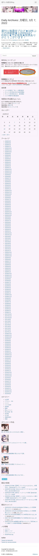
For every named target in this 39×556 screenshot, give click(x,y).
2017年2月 (8, 330)
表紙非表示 (8, 417)
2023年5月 (8, 203)
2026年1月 (8, 146)
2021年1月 (8, 250)
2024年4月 (8, 183)
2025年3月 (8, 164)
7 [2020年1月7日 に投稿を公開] (14, 122)
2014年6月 (8, 383)
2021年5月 (8, 243)
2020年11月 (8, 254)
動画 (6, 408)
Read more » (6, 48)
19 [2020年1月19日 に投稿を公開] (4, 129)
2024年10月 (8, 173)
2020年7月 (8, 261)
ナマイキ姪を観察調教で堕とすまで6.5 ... (12, 475)
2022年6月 (8, 222)
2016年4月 (8, 346)
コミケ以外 (8, 405)
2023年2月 (8, 208)
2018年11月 (8, 296)
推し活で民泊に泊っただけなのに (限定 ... (13, 432)
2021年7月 (8, 240)
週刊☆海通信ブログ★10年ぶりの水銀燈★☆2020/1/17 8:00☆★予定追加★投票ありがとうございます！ (19, 34)
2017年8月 (8, 321)
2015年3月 (8, 367)
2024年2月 (8, 187)
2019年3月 (8, 289)
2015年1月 (8, 370)
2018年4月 (8, 307)
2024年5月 (8, 181)
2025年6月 (8, 159)
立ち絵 (7, 415)
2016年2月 (8, 349)
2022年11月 (8, 213)
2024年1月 (8, 189)
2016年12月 (8, 333)
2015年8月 (8, 358)
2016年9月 (8, 339)
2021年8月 (8, 238)
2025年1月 (8, 167)
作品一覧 (4, 479)
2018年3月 (8, 309)
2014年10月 (8, 376)
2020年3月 (8, 268)
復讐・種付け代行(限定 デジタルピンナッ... (13, 464)
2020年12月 (8, 252)
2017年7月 (8, 323)
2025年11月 (8, 150)
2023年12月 (8, 190)
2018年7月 (8, 301)
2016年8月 (8, 340)
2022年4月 (8, 226)
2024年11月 (8, 171)
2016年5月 (8, 344)
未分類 (26, 40)
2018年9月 (8, 298)
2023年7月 (8, 199)
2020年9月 (8, 257)
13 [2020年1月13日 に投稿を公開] (9, 125)
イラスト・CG (9, 401)
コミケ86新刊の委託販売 (12, 95)
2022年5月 (8, 224)
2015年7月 (8, 360)
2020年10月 (8, 256)
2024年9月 (8, 174)
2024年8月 (8, 176)
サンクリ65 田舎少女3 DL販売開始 (14, 92)
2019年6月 (8, 284)
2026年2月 (8, 144)
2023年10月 (8, 194)
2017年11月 (8, 316)
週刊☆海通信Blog (7, 2)
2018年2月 (8, 310)
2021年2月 (8, 249)
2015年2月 (8, 369)
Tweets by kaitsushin (7, 540)
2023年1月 (8, 210)
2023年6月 (8, 201)
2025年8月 (8, 155)
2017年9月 (8, 319)
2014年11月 (8, 374)
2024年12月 (8, 169)
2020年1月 (8, 271)
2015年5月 (8, 363)
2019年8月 (8, 280)
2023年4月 (8, 204)
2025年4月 (8, 162)
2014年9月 (8, 377)
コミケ (7, 403)
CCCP (14, 84)
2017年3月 (8, 328)
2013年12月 (8, 390)
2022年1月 (8, 231)
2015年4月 (8, 365)
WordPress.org (9, 534)
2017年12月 (8, 314)
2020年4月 (8, 266)
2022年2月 (8, 229)
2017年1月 (8, 332)
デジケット (16, 103)
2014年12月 (8, 372)
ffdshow (20, 84)
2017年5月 (8, 326)
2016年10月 (8, 337)
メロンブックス (12, 107)
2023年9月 (8, 196)
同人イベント (8, 410)
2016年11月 (8, 335)
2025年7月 (8, 157)
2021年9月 (8, 236)
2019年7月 (8, 282)
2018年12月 (8, 294)
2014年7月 (8, 381)
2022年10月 (8, 215)
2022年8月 (8, 219)
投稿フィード (8, 531)
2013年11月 (8, 392)
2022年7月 (8, 220)
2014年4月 (8, 384)
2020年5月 (8, 264)
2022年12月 (8, 211)
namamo (14, 40)
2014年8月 (8, 379)
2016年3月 (8, 347)
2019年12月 (8, 273)
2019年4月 (8, 287)
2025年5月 (8, 160)
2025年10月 (8, 151)
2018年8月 (8, 300)
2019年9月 (8, 279)
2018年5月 (8, 305)
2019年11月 (8, 275)
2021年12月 (8, 233)
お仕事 (7, 399)
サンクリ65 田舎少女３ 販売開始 (14, 94)
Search (34, 56)
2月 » (8, 134)
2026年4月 (8, 141)
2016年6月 (8, 342)
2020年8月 (8, 259)
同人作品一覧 (8, 412)
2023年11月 (8, 192)
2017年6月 (8, 324)
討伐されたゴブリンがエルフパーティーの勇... (14, 442)
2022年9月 (8, 217)
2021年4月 (8, 245)
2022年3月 (8, 227)
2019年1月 (8, 293)
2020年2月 (8, 270)
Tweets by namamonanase (8, 542)
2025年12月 (8, 148)
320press (35, 554)
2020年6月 (8, 263)
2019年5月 (8, 286)
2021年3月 (8, 247)
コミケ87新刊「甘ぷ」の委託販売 (14, 90)
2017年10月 (8, 317)
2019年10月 (8, 277)
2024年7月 (8, 178)
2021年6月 (8, 241)
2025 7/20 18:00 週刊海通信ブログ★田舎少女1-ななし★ (21, 514)
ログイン (7, 529)
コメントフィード (10, 532)
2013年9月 (8, 393)
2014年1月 (8, 388)
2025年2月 (8, 166)
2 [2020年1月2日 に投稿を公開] (24, 119)
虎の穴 (10, 105)
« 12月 (4, 134)
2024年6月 (8, 180)
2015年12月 (8, 353)
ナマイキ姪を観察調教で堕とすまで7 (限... (13, 453)
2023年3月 (8, 206)
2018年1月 (8, 312)
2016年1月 (8, 351)
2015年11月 (8, 354)
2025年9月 (8, 153)
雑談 (6, 419)
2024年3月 (8, 185)
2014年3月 (8, 386)
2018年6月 (8, 303)
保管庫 (7, 406)
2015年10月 (8, 356)
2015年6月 (8, 362)
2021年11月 (8, 234)
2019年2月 (8, 291)
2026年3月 (8, 143)
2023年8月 (8, 197)
